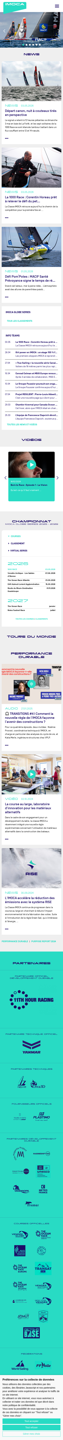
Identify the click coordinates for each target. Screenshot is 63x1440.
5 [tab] (36, 45)
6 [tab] (40, 45)
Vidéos (32, 440)
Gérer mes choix (31, 1433)
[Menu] (57, 6)
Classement (17, 543)
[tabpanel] (31, 30)
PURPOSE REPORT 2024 (43, 941)
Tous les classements (19, 321)
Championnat (31, 521)
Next (58, 30)
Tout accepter (31, 1421)
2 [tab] (26, 45)
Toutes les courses (25, 619)
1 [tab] (23, 45)
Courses (15, 536)
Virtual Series (18, 550)
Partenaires (31, 963)
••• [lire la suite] (6, 138)
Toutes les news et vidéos (22, 424)
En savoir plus (31, 41)
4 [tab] (33, 45)
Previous (4, 30)
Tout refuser (31, 1427)
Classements (41, 619)
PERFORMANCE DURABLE (15, 941)
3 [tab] (30, 45)
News (32, 54)
